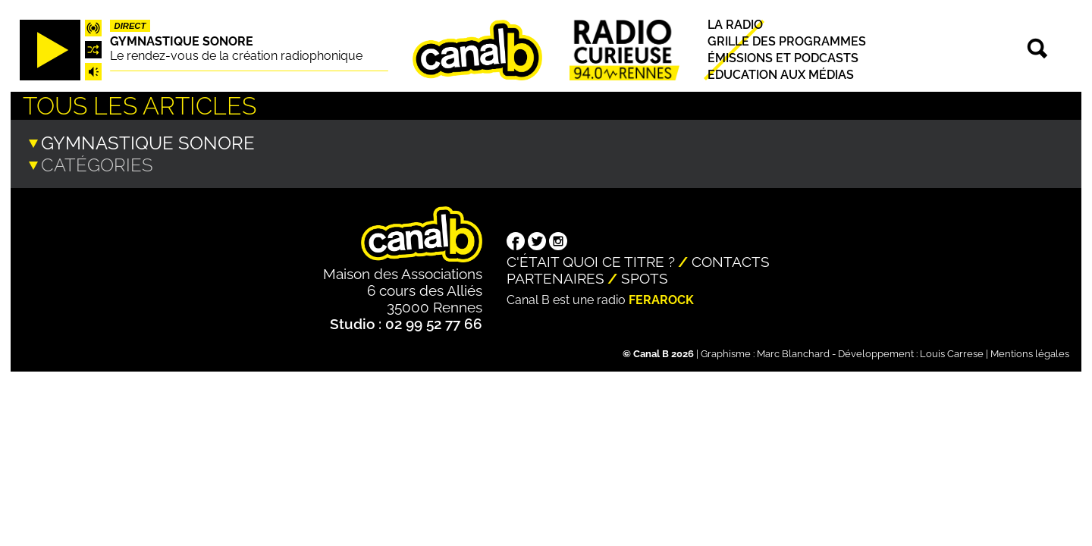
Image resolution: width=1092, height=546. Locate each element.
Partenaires (555, 276)
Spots (644, 276)
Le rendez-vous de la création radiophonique (236, 56)
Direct (130, 25)
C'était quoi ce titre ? (591, 260)
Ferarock (661, 298)
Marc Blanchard (793, 352)
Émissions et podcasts (783, 58)
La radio (735, 24)
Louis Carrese (952, 352)
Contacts (731, 260)
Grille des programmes (787, 41)
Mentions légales (1029, 352)
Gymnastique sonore (181, 41)
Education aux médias (781, 74)
